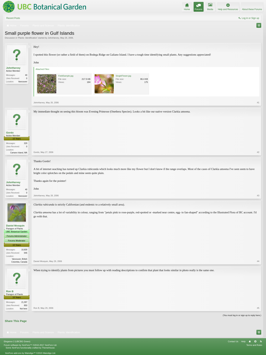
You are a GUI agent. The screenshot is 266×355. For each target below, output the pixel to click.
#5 (258, 308)
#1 (258, 102)
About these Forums (252, 9)
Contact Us (233, 341)
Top (255, 341)
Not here (23, 309)
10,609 (24, 250)
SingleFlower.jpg (123, 76)
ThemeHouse (48, 348)
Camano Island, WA (18, 153)
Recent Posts (13, 18)
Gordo (10, 132)
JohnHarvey (53, 38)
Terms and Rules (254, 345)
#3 (258, 195)
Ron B (9, 291)
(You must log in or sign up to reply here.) (242, 315)
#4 (258, 261)
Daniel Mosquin (15, 225)
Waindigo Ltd (49, 353)
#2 (258, 152)
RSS (260, 341)
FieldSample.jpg (65, 76)
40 (26, 75)
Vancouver (22, 82)
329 (25, 143)
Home (249, 341)
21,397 (24, 302)
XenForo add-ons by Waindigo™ (20, 353)
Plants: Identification (27, 38)
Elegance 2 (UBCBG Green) (17, 341)
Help (243, 341)
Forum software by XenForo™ (30, 345)
